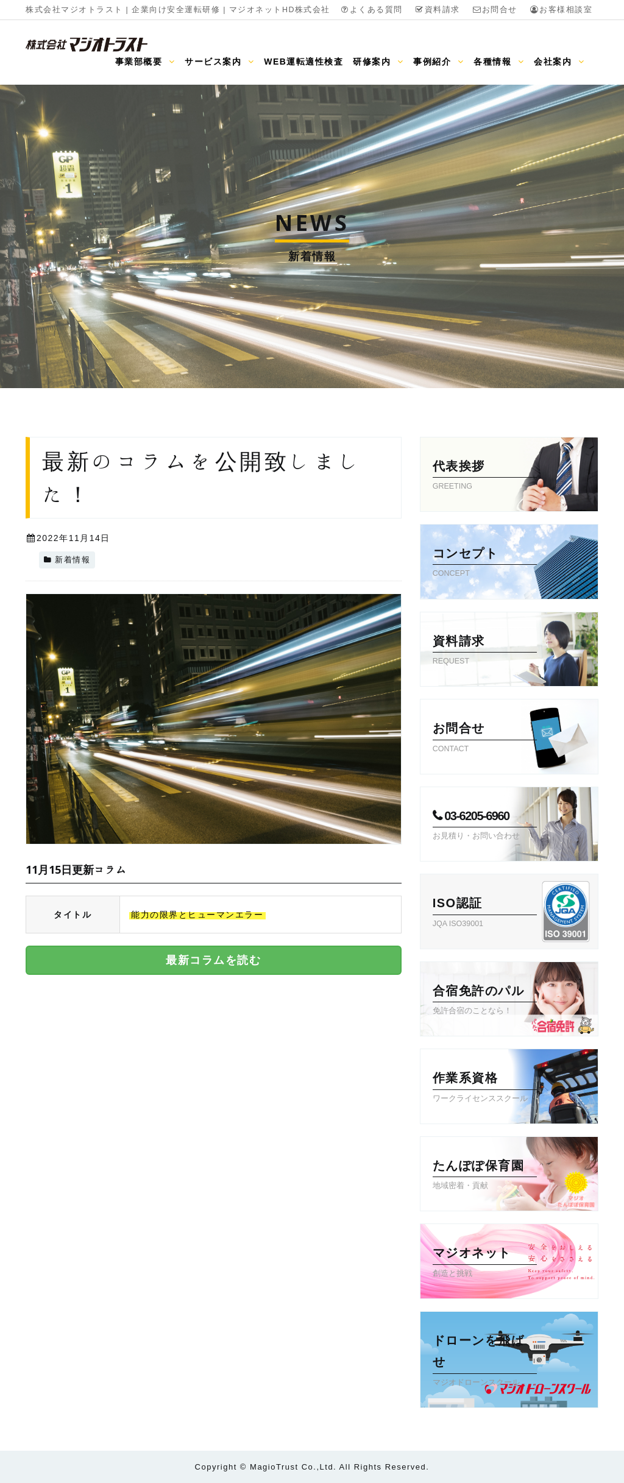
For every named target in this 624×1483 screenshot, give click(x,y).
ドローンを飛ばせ (485, 1361)
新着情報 (72, 560)
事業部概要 (145, 61)
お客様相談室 (561, 9)
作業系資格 (485, 1088)
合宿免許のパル (485, 1001)
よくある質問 (371, 9)
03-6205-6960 (485, 826)
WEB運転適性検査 (303, 61)
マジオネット (485, 1263)
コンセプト (485, 564)
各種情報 (498, 61)
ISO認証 (485, 913)
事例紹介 (438, 61)
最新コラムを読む (213, 960)
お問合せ (494, 9)
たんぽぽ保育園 (485, 1176)
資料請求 (437, 9)
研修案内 (378, 61)
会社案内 (559, 61)
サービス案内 (219, 61)
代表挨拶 (485, 476)
